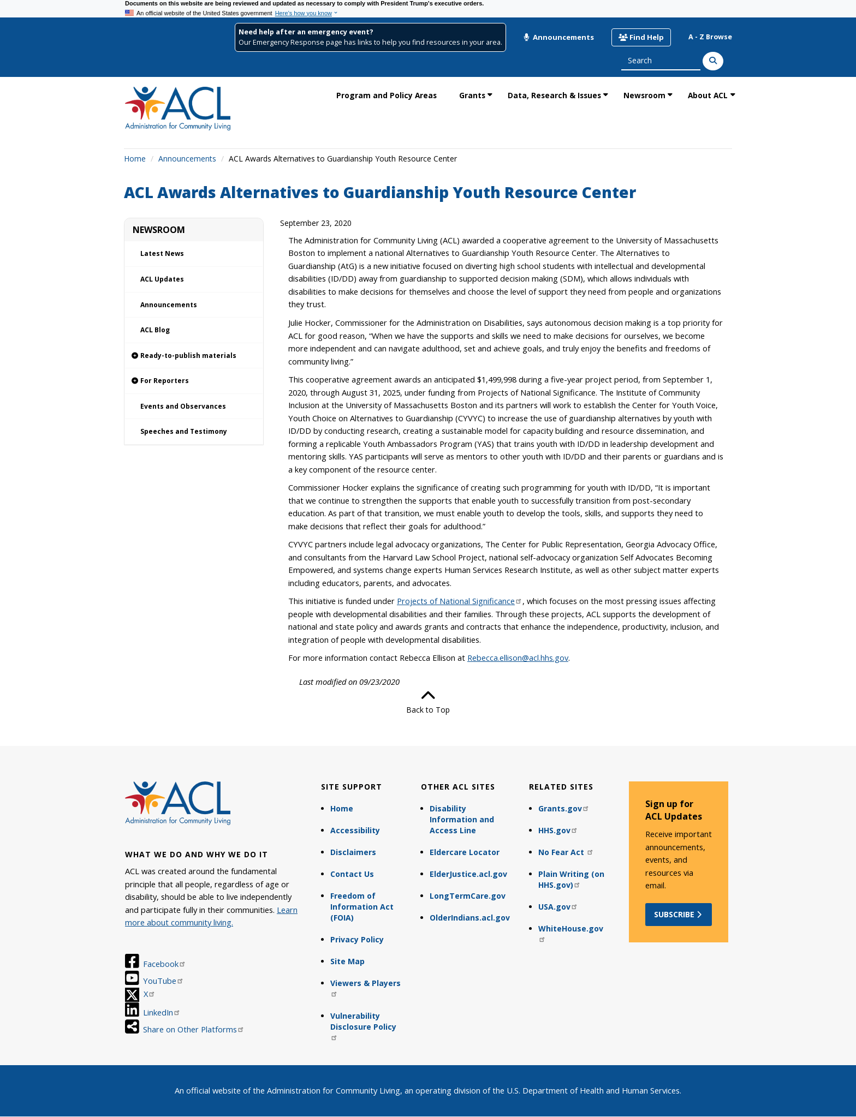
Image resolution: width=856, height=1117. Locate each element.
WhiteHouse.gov (570, 932)
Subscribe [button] (679, 914)
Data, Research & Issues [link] (554, 95)
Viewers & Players (365, 987)
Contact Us (352, 874)
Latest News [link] (162, 253)
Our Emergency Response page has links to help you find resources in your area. (370, 42)
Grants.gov (564, 808)
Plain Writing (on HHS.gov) (571, 879)
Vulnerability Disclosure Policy (363, 1026)
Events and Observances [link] (183, 406)
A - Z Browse (710, 36)
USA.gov (558, 906)
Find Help (641, 37)
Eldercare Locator (465, 852)
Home (135, 158)
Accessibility (355, 830)
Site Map (347, 961)
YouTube (163, 980)
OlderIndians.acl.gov (470, 917)
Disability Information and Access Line (462, 819)
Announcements (558, 37)
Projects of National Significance (459, 600)
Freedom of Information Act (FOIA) (362, 907)
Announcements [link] (168, 304)
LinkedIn (162, 1012)
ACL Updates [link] (162, 279)
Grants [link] (472, 95)
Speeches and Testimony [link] (183, 431)
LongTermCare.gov (468, 896)
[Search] (713, 61)
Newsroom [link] (644, 95)
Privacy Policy (357, 939)
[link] (194, 356)
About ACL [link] (708, 95)
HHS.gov (558, 830)
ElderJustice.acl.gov (468, 874)
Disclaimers (353, 852)
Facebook (164, 963)
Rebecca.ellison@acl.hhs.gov (517, 657)
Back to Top (428, 702)
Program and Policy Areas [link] (386, 95)
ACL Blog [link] (155, 329)
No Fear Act (566, 852)
